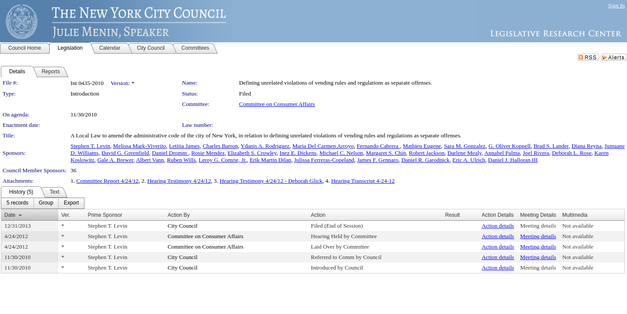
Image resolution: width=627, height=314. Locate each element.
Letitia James (184, 146)
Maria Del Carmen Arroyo (323, 146)
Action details (498, 225)
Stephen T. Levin (90, 146)
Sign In (616, 5)
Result (452, 215)
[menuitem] (17, 203)
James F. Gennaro (377, 160)
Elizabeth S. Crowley (252, 153)
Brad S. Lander (551, 146)
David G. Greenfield (125, 153)
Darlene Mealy (465, 153)
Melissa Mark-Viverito (139, 146)
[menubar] (42, 203)
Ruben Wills (181, 160)
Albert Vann (150, 160)
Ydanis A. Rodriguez (265, 146)
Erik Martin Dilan (270, 160)
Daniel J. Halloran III (513, 160)
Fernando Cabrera (378, 146)
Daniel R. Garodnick (425, 160)
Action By (179, 215)
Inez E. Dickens (298, 153)
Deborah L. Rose (572, 153)
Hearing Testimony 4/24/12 (179, 180)
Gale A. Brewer (115, 160)
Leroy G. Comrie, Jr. (222, 160)
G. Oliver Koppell (510, 146)
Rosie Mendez (208, 153)
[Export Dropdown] (71, 203)
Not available (577, 225)
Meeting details (538, 225)
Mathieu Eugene (422, 146)
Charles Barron (220, 146)
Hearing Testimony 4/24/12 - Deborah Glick (270, 180)
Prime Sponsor (105, 215)
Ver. (66, 215)
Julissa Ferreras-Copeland (324, 160)
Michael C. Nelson (341, 153)
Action (318, 215)
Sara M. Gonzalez (464, 146)
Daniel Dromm (170, 153)
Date (9, 215)
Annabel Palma (502, 153)
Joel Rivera (536, 153)
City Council (183, 225)
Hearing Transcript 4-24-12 (362, 180)
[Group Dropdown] (46, 203)
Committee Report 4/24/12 (107, 180)
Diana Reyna (586, 146)
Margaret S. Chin (386, 153)
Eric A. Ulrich (468, 160)
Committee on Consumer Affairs (277, 104)
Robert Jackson (427, 153)
